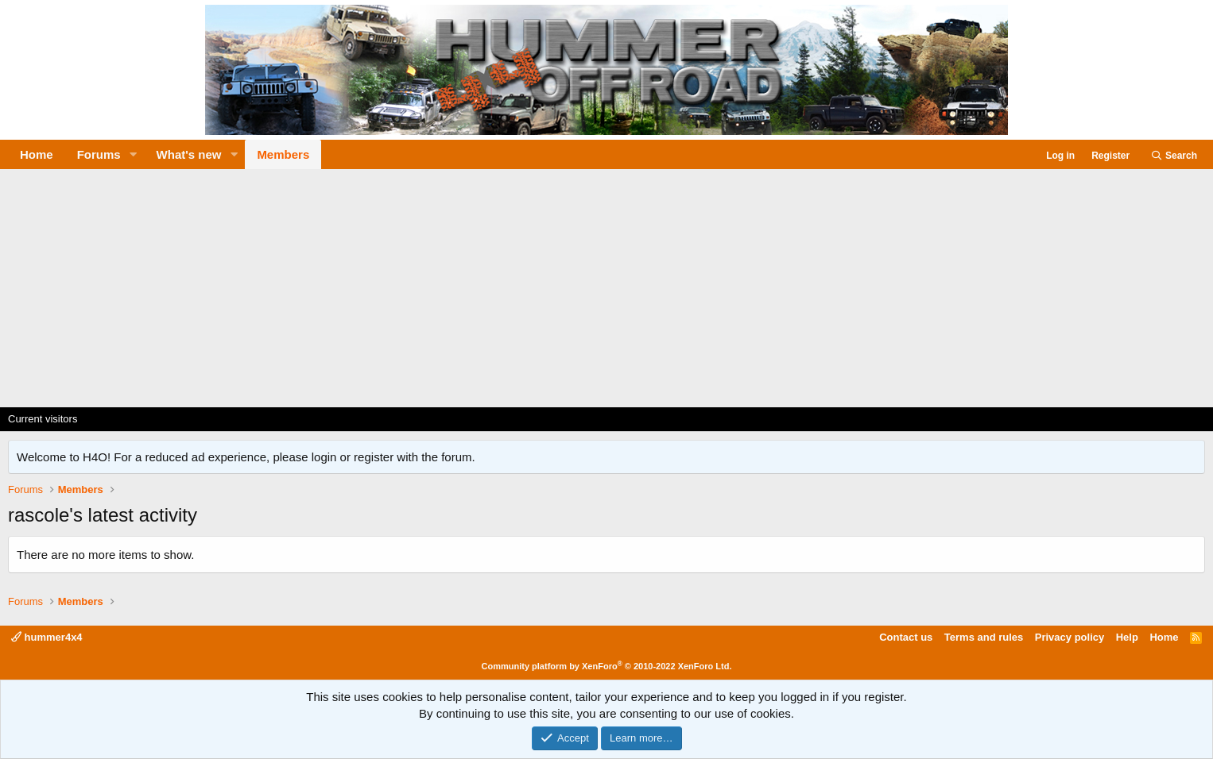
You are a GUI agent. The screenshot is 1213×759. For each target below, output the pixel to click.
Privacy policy (1069, 637)
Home (36, 154)
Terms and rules (983, 637)
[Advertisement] (606, 288)
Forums (99, 154)
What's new (189, 154)
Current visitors (42, 419)
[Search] (1173, 156)
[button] (133, 154)
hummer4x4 (47, 637)
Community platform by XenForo (607, 666)
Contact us (905, 637)
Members (283, 154)
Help (1127, 637)
